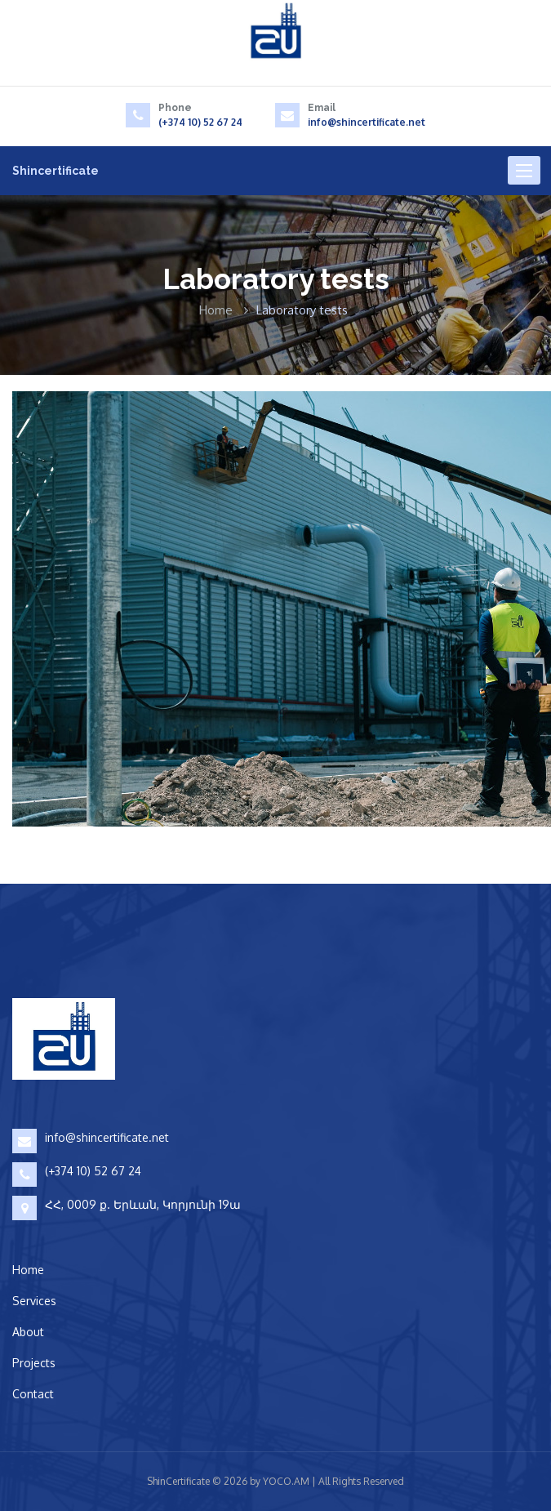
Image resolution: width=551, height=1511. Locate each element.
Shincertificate (55, 170)
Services (34, 1301)
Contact (33, 1394)
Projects (34, 1363)
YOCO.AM (286, 1481)
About (28, 1332)
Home (216, 310)
